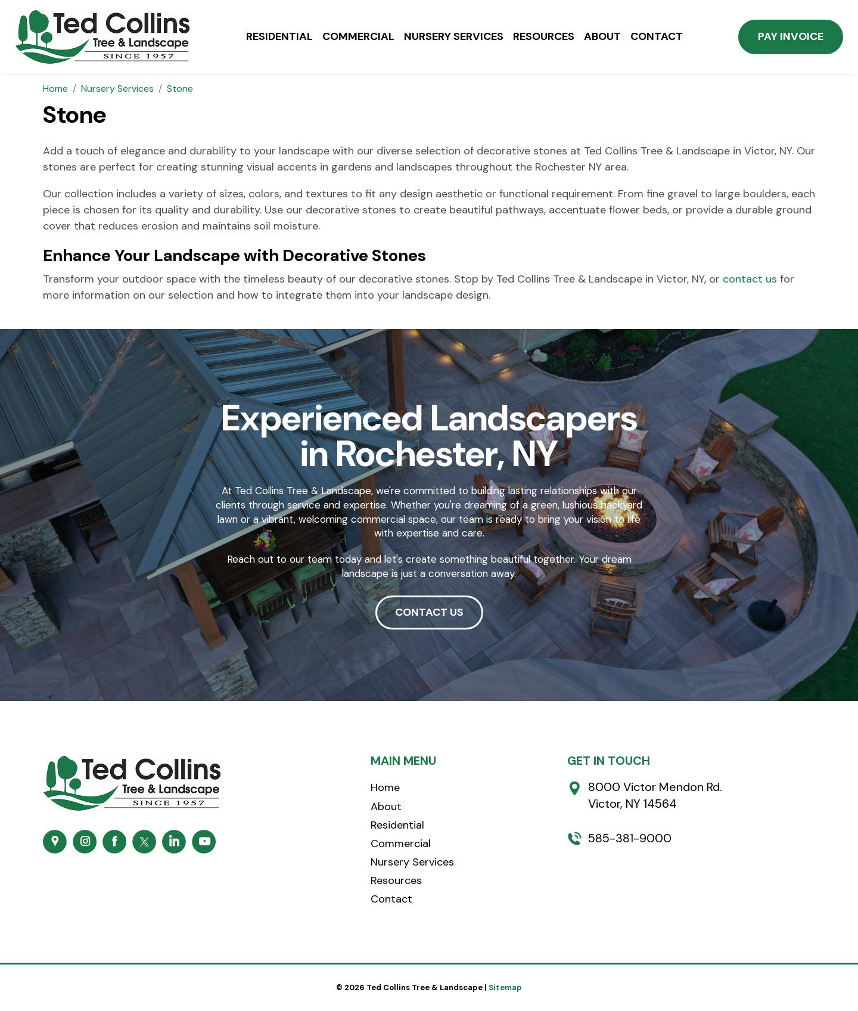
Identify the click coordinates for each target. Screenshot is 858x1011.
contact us (750, 279)
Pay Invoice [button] (790, 36)
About (602, 37)
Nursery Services (453, 37)
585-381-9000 (630, 838)
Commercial (358, 37)
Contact (656, 37)
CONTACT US (429, 612)
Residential (279, 37)
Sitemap (505, 987)
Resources (543, 37)
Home (385, 787)
